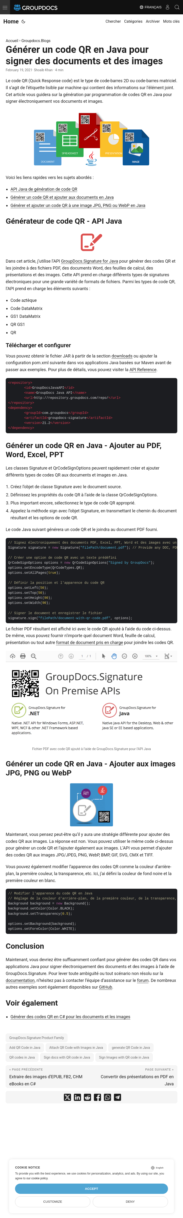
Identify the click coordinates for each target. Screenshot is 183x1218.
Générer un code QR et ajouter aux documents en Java (62, 197)
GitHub (105, 987)
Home (11, 21)
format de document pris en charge (89, 642)
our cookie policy (37, 1178)
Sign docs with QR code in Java (67, 1057)
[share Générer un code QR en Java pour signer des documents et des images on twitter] (67, 1098)
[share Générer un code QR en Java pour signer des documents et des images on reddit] (87, 1098)
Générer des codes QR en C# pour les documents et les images (70, 1016)
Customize (52, 1201)
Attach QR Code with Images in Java (76, 1048)
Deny (130, 1201)
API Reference (142, 369)
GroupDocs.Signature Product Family (36, 1038)
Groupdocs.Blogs (36, 40)
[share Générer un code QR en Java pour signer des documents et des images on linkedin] (77, 1098)
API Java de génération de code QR (43, 189)
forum (142, 980)
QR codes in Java (22, 1057)
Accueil (12, 40)
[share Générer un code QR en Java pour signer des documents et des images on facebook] (97, 1098)
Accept (91, 1189)
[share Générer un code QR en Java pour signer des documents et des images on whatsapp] (107, 1098)
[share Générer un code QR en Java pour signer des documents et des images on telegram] (117, 1098)
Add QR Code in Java (24, 1048)
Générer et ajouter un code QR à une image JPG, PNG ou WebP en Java (77, 205)
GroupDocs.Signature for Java (89, 261)
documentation (20, 980)
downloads (122, 355)
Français (150, 7)
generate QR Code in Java (131, 1048)
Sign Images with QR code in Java (124, 1057)
